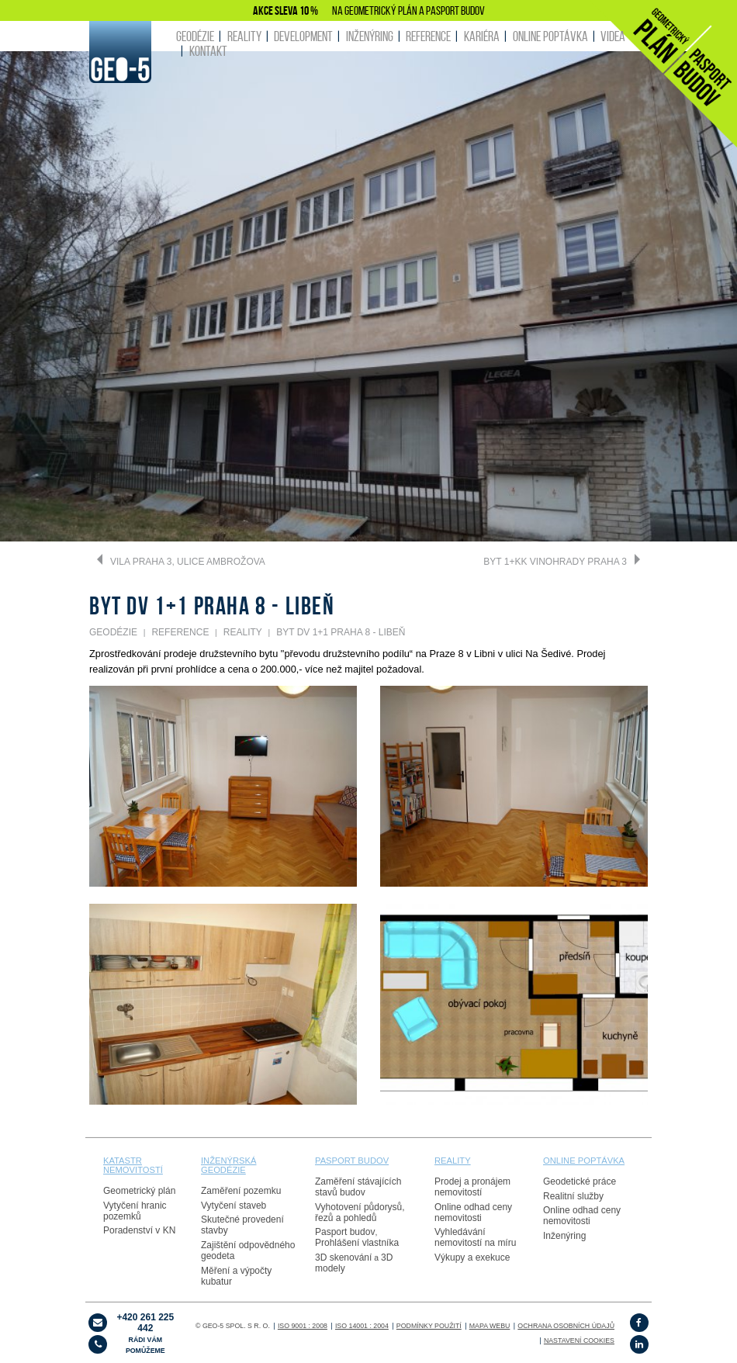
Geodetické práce (579, 1181)
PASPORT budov (352, 1160)
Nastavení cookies (579, 1340)
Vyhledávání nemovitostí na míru (475, 1237)
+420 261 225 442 (145, 1333)
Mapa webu (489, 1326)
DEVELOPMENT (303, 36)
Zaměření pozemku (241, 1190)
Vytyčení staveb (233, 1205)
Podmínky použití (429, 1326)
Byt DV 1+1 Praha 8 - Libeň (340, 632)
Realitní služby (573, 1196)
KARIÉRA (482, 36)
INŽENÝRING (369, 36)
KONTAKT (208, 50)
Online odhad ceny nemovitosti (473, 1212)
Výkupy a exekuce (472, 1257)
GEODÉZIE (195, 36)
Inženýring (564, 1235)
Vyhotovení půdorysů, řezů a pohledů (360, 1212)
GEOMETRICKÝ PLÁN (380, 10)
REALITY (244, 36)
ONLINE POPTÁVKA (550, 36)
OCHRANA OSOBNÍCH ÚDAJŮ (565, 1326)
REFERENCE (428, 36)
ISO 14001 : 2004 (362, 1326)
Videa (612, 36)
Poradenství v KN (139, 1230)
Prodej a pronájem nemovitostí (472, 1187)
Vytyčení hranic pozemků (135, 1211)
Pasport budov (345, 1231)
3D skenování (343, 1257)
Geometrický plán (139, 1190)
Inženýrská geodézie (229, 1165)
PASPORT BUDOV (455, 10)
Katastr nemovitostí (133, 1165)
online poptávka (584, 1160)
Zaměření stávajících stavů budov (358, 1187)
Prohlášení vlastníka (357, 1242)
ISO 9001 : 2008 (302, 1326)
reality (452, 1160)
